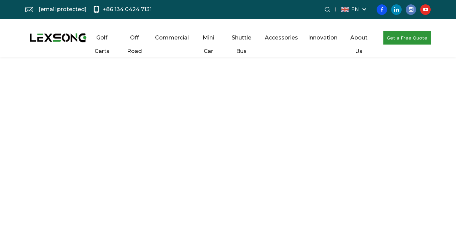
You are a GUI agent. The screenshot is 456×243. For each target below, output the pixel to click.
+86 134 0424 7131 (127, 9)
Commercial (172, 37)
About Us (359, 39)
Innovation (322, 37)
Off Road (134, 39)
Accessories (281, 37)
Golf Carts (102, 39)
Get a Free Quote (407, 37)
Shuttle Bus (241, 39)
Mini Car (208, 39)
